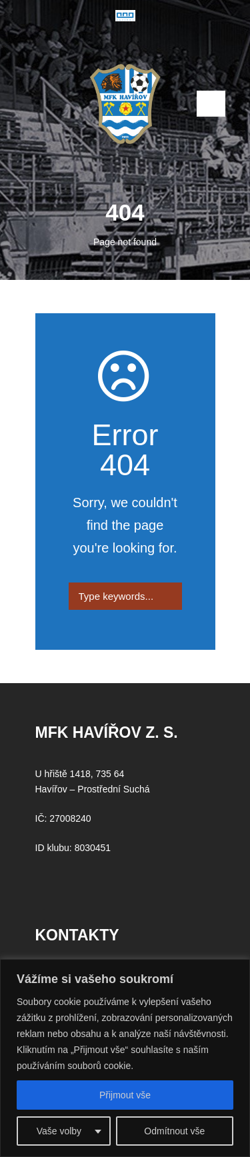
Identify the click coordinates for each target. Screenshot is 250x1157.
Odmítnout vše (174, 1131)
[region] (125, 1058)
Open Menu (211, 104)
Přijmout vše (125, 1095)
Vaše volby (59, 1131)
